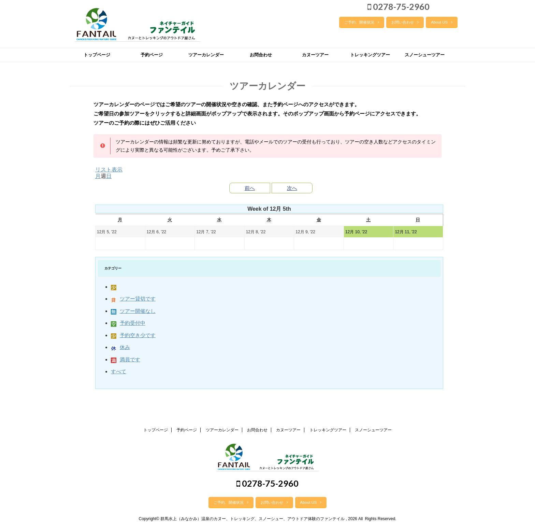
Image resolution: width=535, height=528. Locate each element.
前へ (250, 188)
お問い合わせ (405, 22)
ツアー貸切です (133, 299)
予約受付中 (128, 323)
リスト (108, 169)
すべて (118, 371)
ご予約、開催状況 (361, 22)
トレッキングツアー (370, 54)
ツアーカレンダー (206, 54)
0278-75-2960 (398, 6)
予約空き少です (133, 335)
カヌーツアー (315, 54)
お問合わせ (261, 54)
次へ (292, 188)
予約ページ (152, 54)
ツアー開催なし (133, 311)
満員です (125, 359)
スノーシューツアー (425, 54)
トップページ (97, 54)
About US (441, 22)
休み (120, 347)
